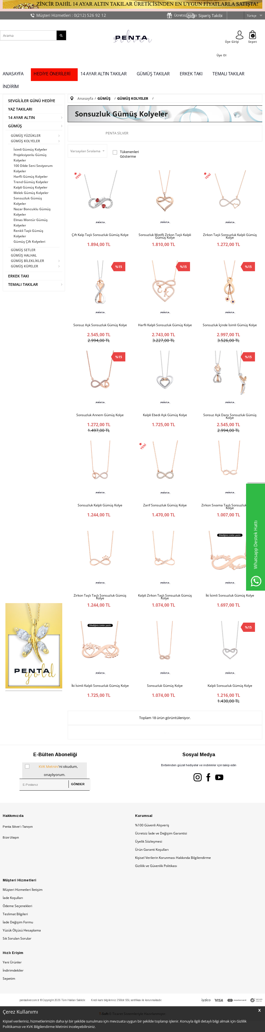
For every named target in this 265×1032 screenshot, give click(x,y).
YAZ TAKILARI (20, 109)
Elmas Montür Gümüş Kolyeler (31, 223)
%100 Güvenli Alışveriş (152, 836)
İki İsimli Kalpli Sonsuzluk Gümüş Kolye (100, 695)
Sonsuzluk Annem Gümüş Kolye (100, 419)
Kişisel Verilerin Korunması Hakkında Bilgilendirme (173, 869)
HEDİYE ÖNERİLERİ (52, 74)
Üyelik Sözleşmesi (148, 852)
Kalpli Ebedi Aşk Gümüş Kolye (165, 419)
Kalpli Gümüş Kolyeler (30, 187)
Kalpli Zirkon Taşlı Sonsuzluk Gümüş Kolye (165, 604)
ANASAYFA (13, 74)
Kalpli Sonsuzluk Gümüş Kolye (230, 695)
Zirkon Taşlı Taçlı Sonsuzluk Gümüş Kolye (100, 604)
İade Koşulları (13, 909)
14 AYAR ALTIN (21, 117)
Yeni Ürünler (12, 973)
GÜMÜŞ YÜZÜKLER (26, 135)
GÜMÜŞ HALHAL (24, 255)
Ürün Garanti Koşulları (152, 861)
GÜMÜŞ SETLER (23, 250)
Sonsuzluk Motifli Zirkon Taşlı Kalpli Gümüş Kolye (165, 236)
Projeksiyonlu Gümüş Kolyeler (30, 158)
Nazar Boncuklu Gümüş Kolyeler (32, 212)
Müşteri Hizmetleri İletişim (22, 901)
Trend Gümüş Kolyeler (31, 182)
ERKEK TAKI (191, 74)
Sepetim (9, 990)
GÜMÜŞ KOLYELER (25, 141)
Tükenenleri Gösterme (126, 154)
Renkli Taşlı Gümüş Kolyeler (28, 233)
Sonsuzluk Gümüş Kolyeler (28, 201)
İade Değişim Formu (18, 933)
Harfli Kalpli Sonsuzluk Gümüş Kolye (165, 327)
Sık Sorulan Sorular (17, 949)
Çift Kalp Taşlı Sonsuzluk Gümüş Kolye (100, 235)
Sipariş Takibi (210, 15)
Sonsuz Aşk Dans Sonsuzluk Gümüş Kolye (230, 420)
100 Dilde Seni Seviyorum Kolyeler (33, 168)
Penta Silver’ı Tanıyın (18, 838)
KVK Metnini (48, 777)
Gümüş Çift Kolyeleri (29, 241)
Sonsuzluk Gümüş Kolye (165, 695)
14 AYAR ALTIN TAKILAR (103, 74)
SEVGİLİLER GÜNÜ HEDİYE (31, 100)
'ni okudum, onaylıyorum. (51, 781)
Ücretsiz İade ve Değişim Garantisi (161, 844)
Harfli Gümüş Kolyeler (31, 176)
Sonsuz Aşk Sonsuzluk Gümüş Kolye (100, 327)
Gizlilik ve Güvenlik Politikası (156, 877)
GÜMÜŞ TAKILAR (153, 74)
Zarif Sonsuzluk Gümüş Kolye (165, 511)
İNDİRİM (11, 86)
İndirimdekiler (13, 981)
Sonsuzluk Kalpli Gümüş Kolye (100, 511)
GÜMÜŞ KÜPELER (24, 266)
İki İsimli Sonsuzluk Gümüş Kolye (230, 603)
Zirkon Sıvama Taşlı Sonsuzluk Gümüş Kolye (229, 512)
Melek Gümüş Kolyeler (31, 192)
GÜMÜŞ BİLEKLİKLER (27, 260)
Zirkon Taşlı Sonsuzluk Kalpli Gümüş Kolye (230, 236)
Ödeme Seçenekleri (17, 917)
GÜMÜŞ (15, 125)
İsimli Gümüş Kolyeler (30, 149)
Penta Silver (117, 133)
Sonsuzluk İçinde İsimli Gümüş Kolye (230, 327)
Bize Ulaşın (11, 849)
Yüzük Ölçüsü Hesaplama (22, 941)
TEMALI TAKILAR (228, 74)
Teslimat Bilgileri (15, 925)
